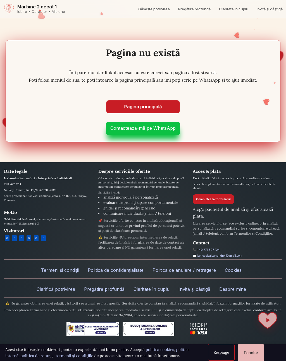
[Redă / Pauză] (267, 320)
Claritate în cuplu (233, 9)
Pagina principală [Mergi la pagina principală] (143, 106)
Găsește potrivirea (154, 9)
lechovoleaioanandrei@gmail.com (219, 255)
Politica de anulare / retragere (184, 270)
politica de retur (35, 355)
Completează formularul (213, 199)
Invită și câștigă (270, 9)
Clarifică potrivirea (56, 289)
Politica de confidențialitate (116, 270)
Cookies (233, 270)
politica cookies (160, 349)
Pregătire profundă (194, 9)
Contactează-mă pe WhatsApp (143, 128)
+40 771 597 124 (208, 249)
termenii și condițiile (74, 355)
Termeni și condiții (60, 270)
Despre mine (232, 289)
